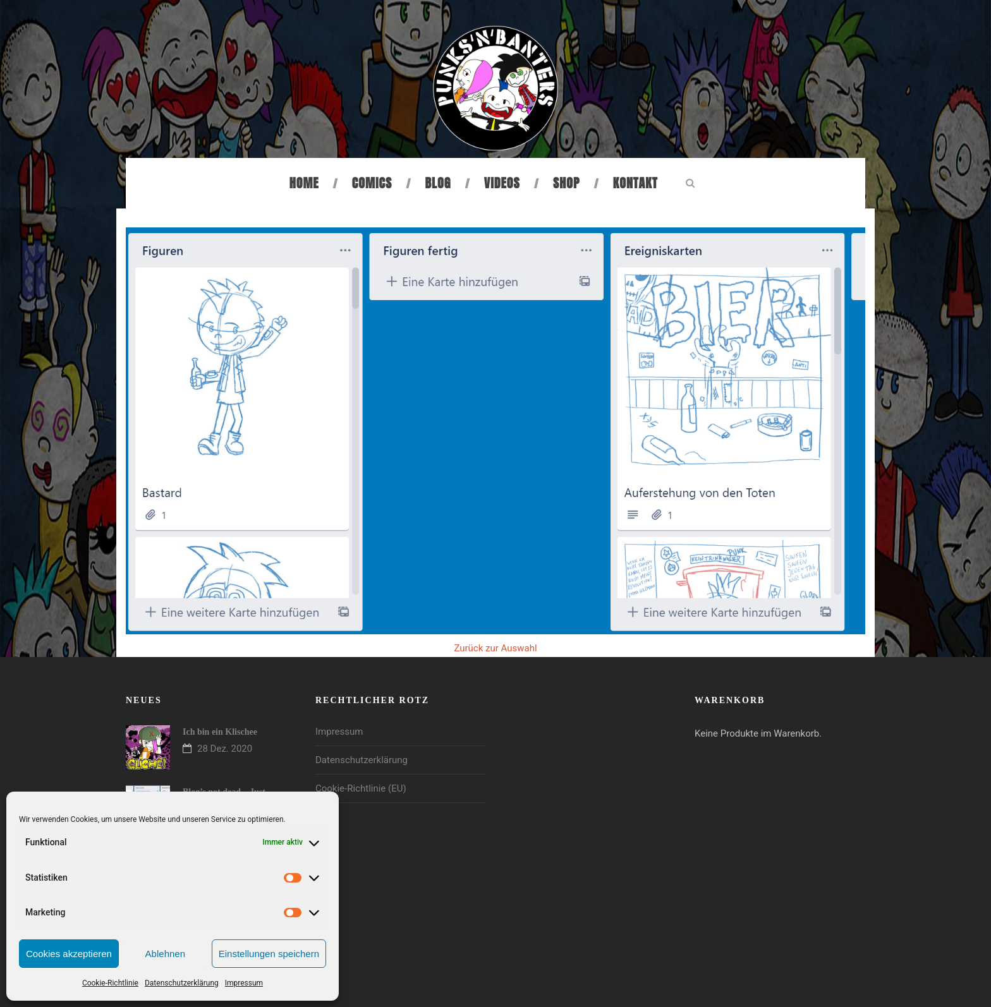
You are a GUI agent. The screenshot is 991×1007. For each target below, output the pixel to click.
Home (304, 183)
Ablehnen (165, 953)
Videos (502, 183)
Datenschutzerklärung (182, 983)
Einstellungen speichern (269, 953)
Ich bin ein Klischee (220, 732)
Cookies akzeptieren (69, 953)
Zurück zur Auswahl (495, 648)
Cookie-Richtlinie (110, 983)
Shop (566, 183)
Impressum (244, 983)
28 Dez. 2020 (224, 748)
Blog (438, 183)
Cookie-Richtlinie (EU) (360, 788)
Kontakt (635, 183)
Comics (372, 183)
